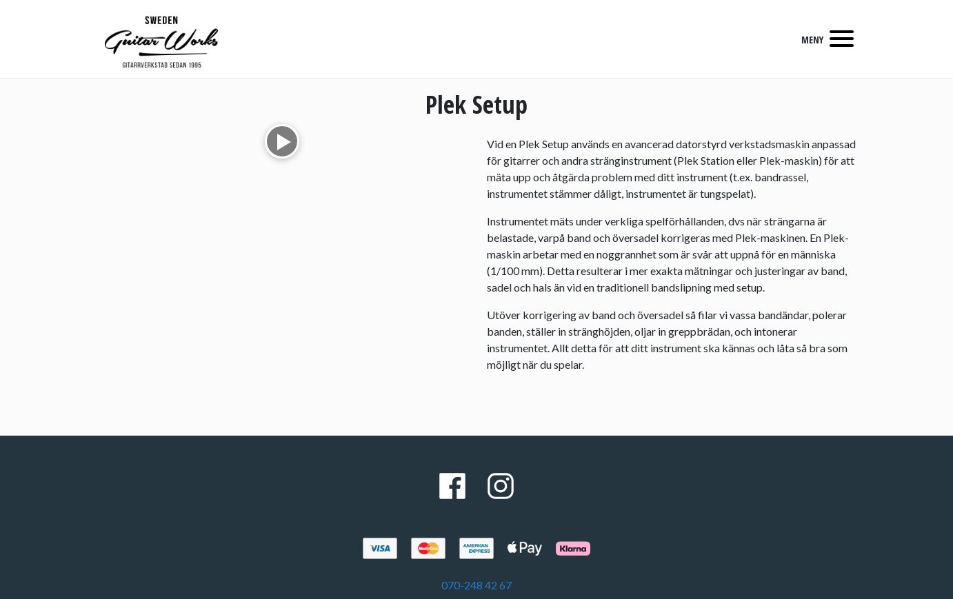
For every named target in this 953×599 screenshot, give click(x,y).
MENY (812, 39)
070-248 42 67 (476, 584)
